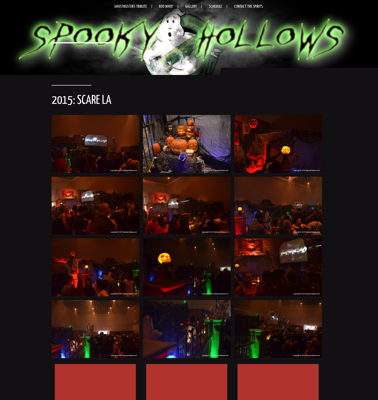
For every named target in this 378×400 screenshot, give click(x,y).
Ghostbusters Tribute (130, 7)
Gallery (191, 7)
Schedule (215, 7)
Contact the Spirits (248, 7)
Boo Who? (166, 7)
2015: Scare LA (81, 100)
